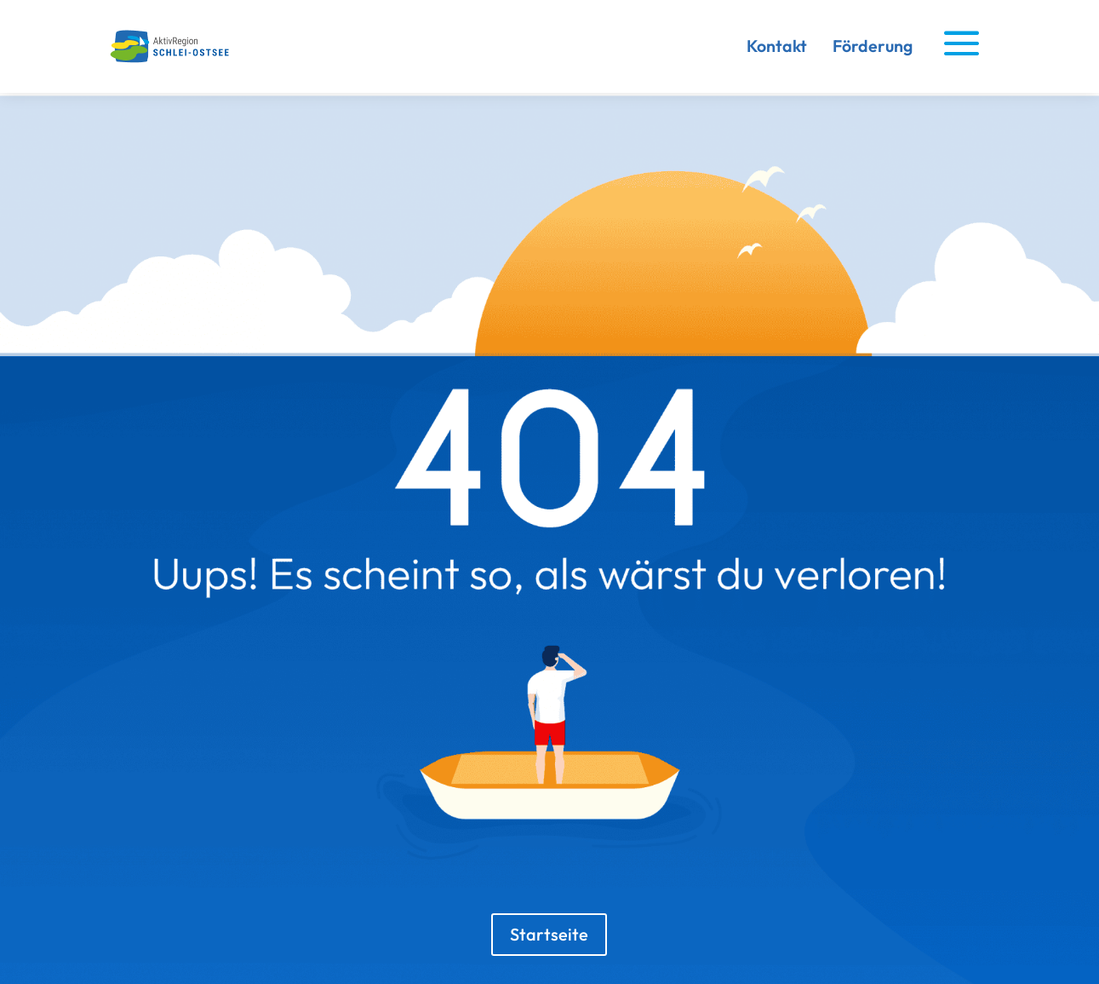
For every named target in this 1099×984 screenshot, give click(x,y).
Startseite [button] (549, 934)
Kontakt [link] (777, 45)
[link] (174, 58)
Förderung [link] (873, 45)
